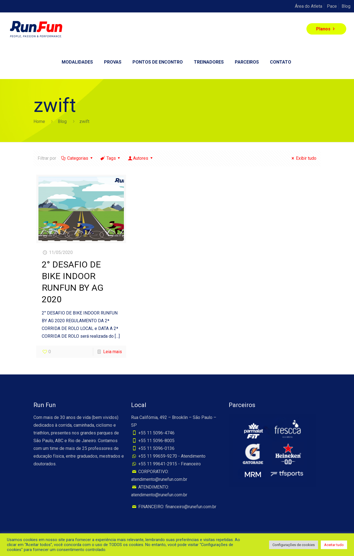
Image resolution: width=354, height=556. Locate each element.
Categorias (77, 158)
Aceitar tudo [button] (334, 545)
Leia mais (112, 351)
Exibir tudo (303, 158)
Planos (326, 29)
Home (39, 121)
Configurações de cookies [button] (293, 545)
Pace (332, 6)
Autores (141, 158)
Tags (110, 158)
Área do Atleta (308, 6)
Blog (346, 6)
